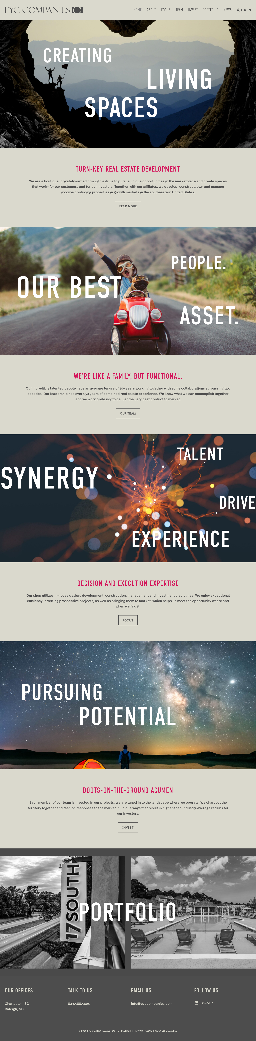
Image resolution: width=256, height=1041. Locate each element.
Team (179, 9)
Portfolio (210, 9)
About (151, 9)
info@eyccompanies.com (152, 1003)
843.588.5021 (79, 1003)
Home (137, 9)
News (227, 9)
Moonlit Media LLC (166, 1030)
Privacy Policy (143, 1030)
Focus (166, 9)
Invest (193, 9)
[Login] (243, 10)
